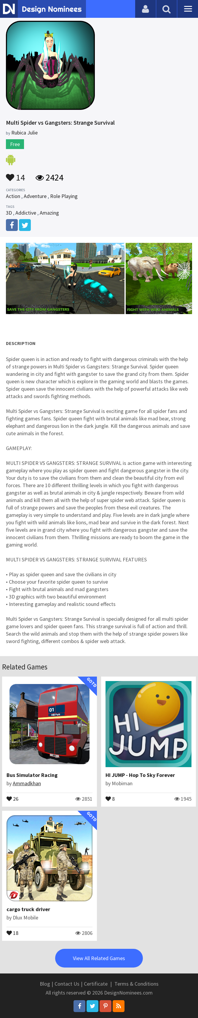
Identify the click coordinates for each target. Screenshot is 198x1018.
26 (12, 798)
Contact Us (67, 983)
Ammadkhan (27, 783)
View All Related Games (99, 958)
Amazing (49, 212)
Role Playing (64, 196)
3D (9, 212)
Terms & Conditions (136, 983)
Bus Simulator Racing (32, 775)
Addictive (25, 212)
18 (12, 932)
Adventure (35, 196)
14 (15, 175)
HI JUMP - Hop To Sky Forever (140, 775)
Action (13, 196)
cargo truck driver (28, 909)
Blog (45, 983)
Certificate (96, 983)
